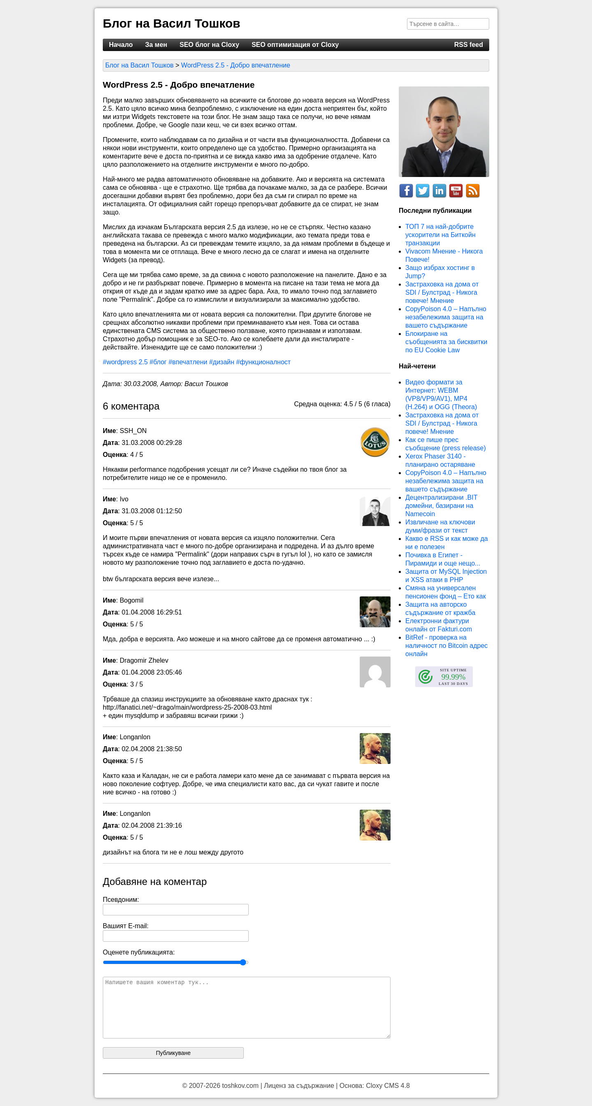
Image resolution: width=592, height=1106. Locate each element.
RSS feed (468, 44)
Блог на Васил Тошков (171, 23)
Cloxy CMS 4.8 (388, 1085)
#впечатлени (188, 362)
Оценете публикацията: (139, 952)
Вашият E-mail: (126, 925)
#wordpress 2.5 (125, 362)
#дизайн (221, 362)
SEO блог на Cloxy (209, 44)
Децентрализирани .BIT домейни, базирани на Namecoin (441, 505)
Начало (121, 44)
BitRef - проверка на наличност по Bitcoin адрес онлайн (446, 645)
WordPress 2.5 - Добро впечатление (235, 65)
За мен (156, 44)
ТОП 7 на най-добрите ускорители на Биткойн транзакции (440, 235)
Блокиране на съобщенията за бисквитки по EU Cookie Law (446, 342)
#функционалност (263, 362)
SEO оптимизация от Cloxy (295, 44)
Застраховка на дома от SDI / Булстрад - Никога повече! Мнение (442, 292)
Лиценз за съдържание (299, 1085)
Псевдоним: (121, 899)
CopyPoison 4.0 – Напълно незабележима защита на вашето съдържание (445, 317)
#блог (158, 362)
